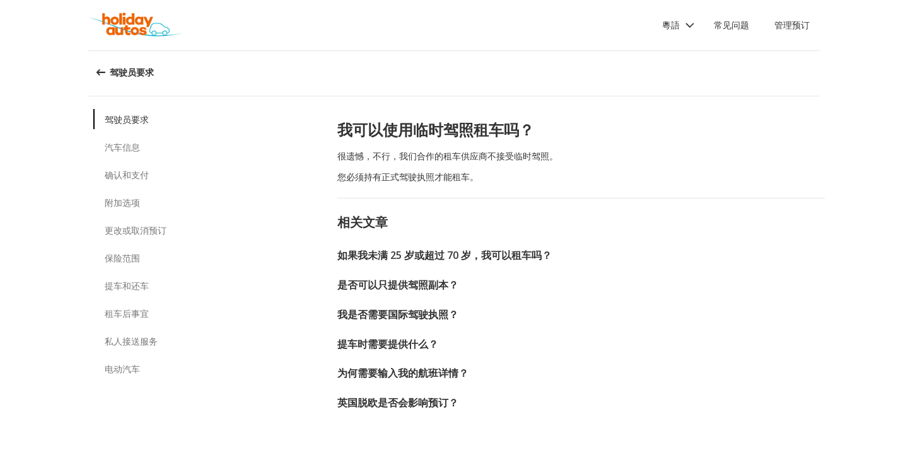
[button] (678, 25)
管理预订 (792, 25)
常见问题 (731, 25)
